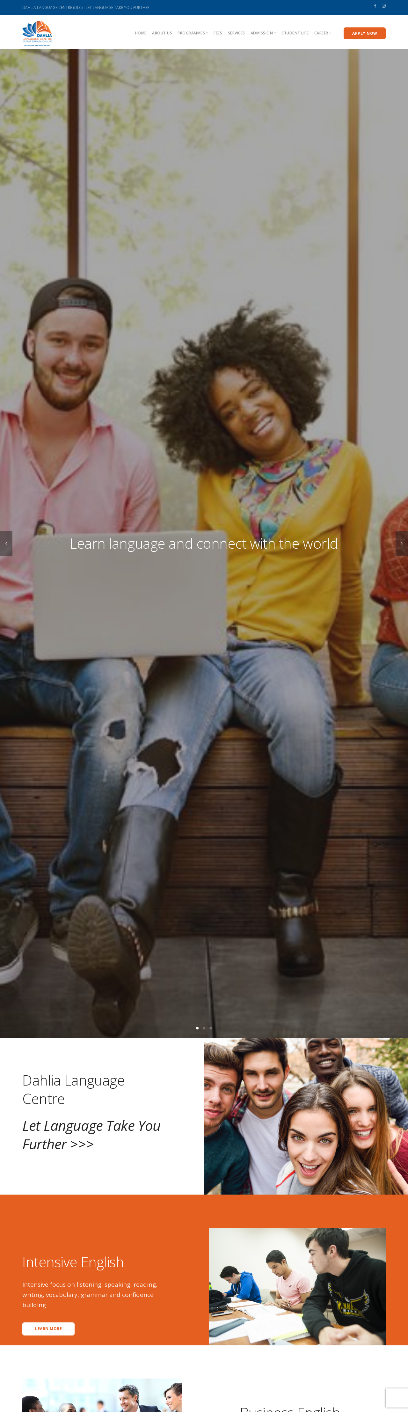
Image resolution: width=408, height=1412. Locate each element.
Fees (218, 33)
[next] (402, 543)
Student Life (295, 33)
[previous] (6, 543)
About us (162, 33)
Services (236, 33)
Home (141, 33)
